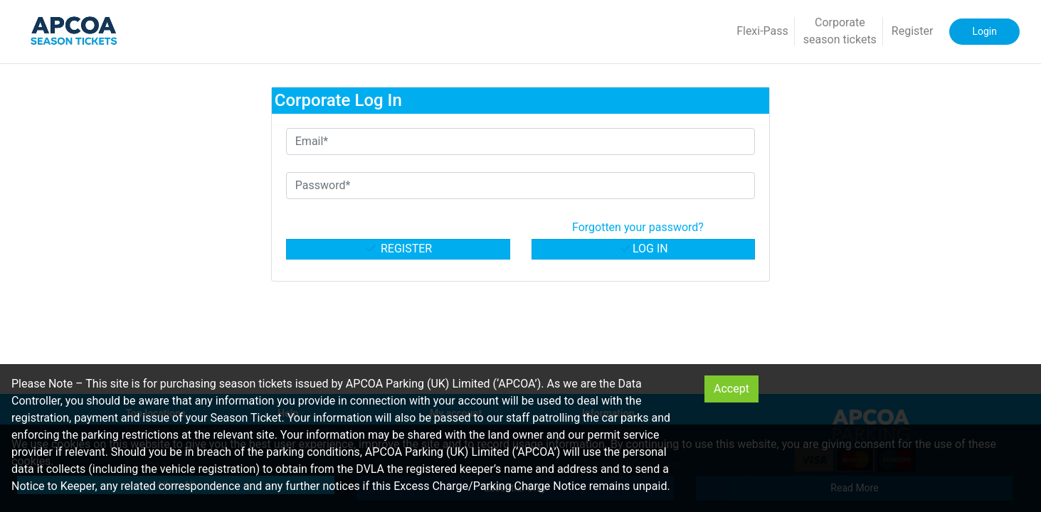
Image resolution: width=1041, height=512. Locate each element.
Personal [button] (744, 98)
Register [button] (913, 31)
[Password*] (521, 185)
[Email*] (521, 141)
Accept (731, 388)
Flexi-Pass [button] (762, 31)
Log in (643, 248)
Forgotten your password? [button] (638, 227)
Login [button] (984, 31)
